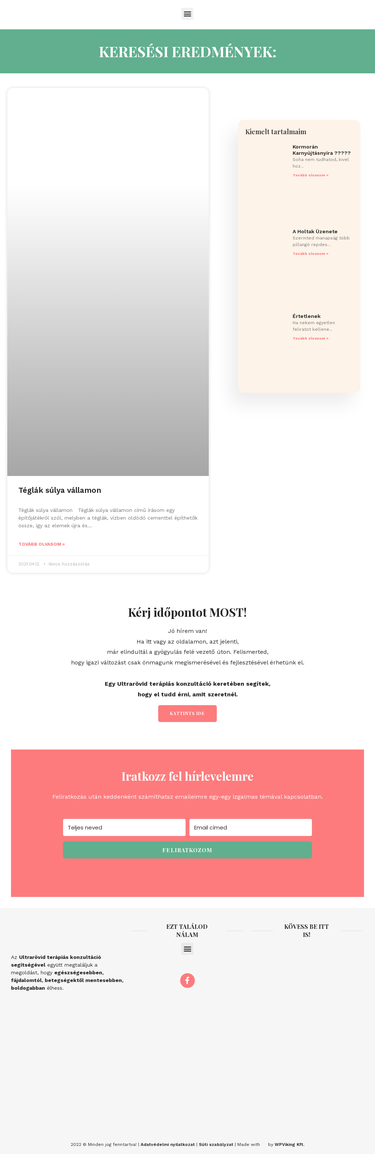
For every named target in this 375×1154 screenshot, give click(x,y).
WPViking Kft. (289, 1144)
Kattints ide (187, 713)
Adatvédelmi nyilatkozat (168, 1144)
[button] (187, 14)
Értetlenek (306, 316)
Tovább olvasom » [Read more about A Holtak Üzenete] (310, 254)
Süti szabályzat (216, 1144)
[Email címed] (250, 827)
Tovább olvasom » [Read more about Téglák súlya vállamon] (41, 544)
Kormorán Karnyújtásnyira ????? (322, 150)
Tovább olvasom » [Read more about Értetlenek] (310, 338)
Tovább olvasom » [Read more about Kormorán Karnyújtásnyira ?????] (310, 175)
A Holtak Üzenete (315, 231)
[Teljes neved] (124, 827)
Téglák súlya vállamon (59, 490)
